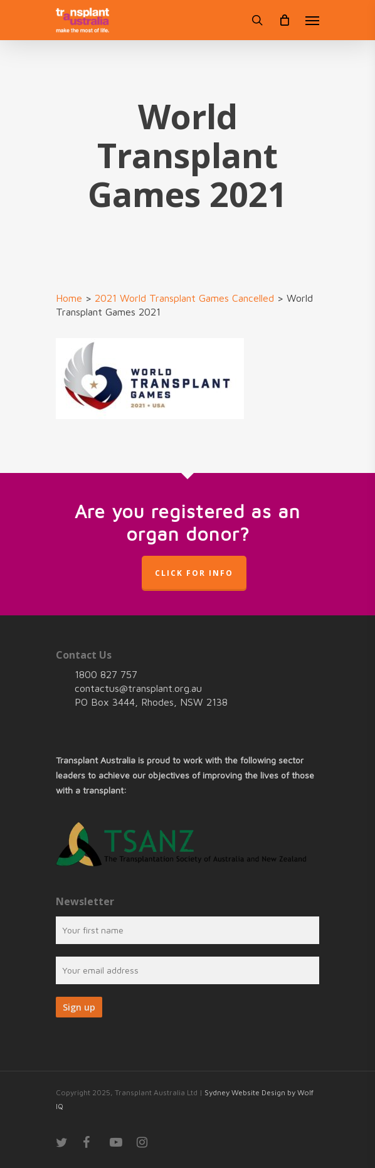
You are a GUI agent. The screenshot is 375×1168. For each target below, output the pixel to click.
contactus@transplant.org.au (138, 688)
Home (69, 298)
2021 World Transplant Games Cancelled (184, 298)
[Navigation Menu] (312, 20)
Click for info (194, 573)
